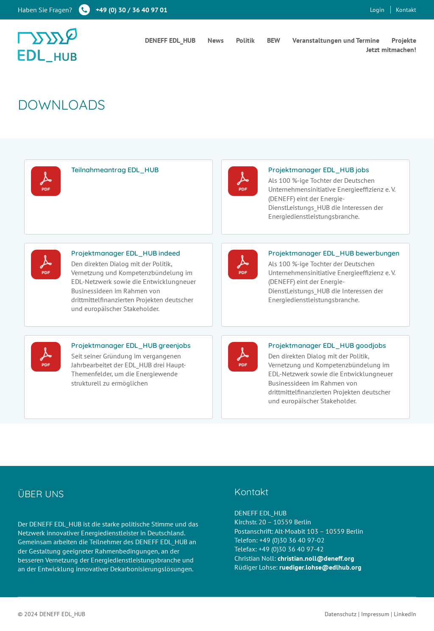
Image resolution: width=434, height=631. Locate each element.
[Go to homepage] (47, 45)
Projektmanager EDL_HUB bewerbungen (333, 253)
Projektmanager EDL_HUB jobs (318, 169)
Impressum (375, 614)
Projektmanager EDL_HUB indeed (125, 253)
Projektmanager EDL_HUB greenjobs (131, 345)
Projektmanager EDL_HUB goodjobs (327, 345)
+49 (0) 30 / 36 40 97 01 (131, 10)
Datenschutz (340, 614)
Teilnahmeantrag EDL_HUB (115, 169)
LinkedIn (405, 614)
